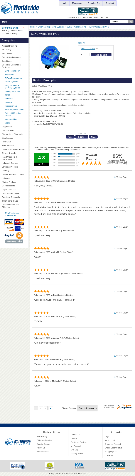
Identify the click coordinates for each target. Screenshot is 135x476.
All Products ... (11, 216)
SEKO (69, 27)
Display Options (69, 408)
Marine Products (9, 182)
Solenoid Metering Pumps (13, 114)
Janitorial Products (14, 167)
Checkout (110, 3)
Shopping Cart (94, 3)
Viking (16, 123)
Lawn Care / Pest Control (14, 174)
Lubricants (6, 178)
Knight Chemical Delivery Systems (16, 86)
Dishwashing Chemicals (14, 134)
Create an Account (113, 444)
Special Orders (43, 444)
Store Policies (43, 451)
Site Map (74, 450)
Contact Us (75, 435)
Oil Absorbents (14, 186)
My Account (77, 3)
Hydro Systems (16, 82)
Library (74, 438)
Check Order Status (113, 448)
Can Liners (14, 61)
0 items (19, 30)
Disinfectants (14, 138)
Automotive (7, 53)
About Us (41, 448)
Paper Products (14, 189)
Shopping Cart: (10, 28)
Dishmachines (14, 130)
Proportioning (11, 106)
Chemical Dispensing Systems (51, 27)
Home (32, 27)
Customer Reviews (79, 442)
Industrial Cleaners (10, 163)
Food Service (8, 145)
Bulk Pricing (42, 436)
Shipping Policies (44, 440)
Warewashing (80, 27)
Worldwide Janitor (76, 474)
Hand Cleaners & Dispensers (14, 158)
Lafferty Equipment (16, 91)
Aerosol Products (14, 46)
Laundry (8, 102)
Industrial (9, 99)
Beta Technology (16, 71)
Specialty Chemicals (14, 197)
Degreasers (7, 127)
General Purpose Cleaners (13, 149)
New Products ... (12, 213)
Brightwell (16, 74)
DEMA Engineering (16, 78)
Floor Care (14, 142)
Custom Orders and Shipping (14, 206)
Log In (64, 3)
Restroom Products (14, 193)
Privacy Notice (77, 453)
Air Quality (14, 50)
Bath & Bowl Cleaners (11, 57)
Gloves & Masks (14, 153)
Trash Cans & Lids (14, 201)
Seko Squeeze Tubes (14, 109)
